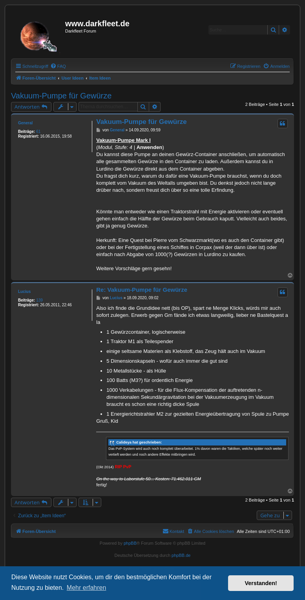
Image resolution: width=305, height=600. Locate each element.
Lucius (24, 291)
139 (39, 300)
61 (38, 131)
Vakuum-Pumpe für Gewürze (61, 95)
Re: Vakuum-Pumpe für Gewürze (141, 289)
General (25, 123)
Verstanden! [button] (261, 583)
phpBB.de (181, 555)
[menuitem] (58, 66)
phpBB (130, 543)
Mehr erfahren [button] (86, 587)
